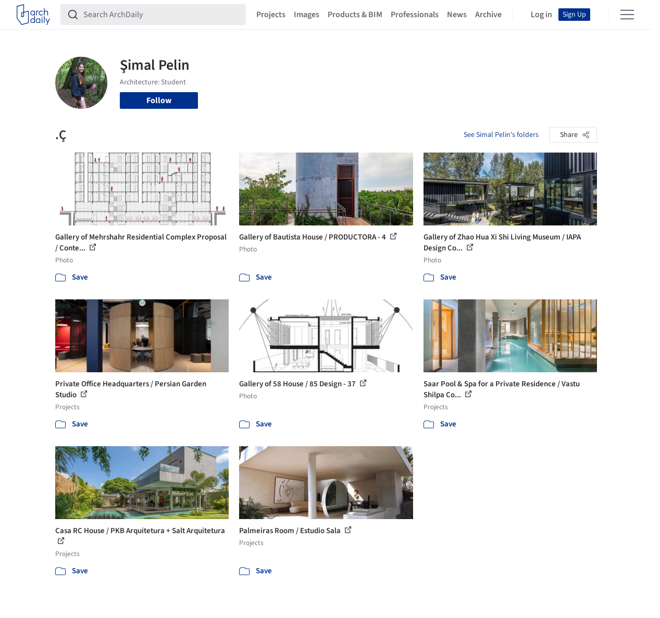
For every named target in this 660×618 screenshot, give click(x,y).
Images (306, 14)
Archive (488, 14)
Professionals (415, 14)
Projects (270, 14)
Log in (541, 14)
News (457, 14)
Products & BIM (355, 14)
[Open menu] (627, 14)
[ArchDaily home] (33, 14)
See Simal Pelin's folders (501, 134)
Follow (158, 100)
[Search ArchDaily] (161, 14)
